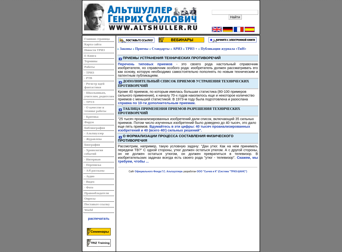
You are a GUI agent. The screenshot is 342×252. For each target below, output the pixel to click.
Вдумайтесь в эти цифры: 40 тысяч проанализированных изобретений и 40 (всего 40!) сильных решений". (184, 128)
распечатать (98, 218)
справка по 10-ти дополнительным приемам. (156, 103)
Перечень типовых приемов (145, 64)
